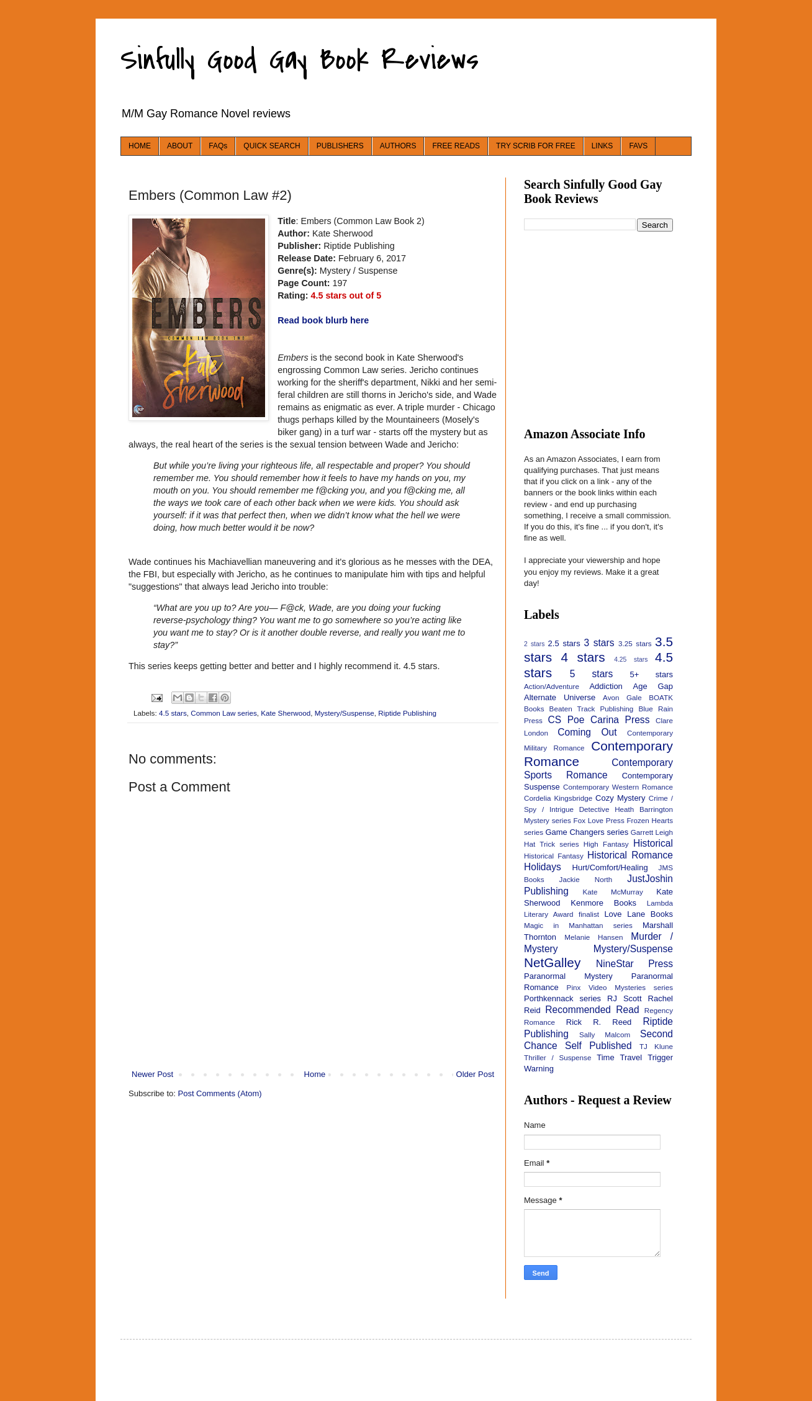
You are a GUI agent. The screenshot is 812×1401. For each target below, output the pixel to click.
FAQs (218, 146)
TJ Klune (656, 1046)
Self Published (598, 1045)
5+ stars (651, 674)
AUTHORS (398, 146)
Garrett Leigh (652, 832)
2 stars (534, 644)
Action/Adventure (551, 686)
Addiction (605, 686)
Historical (653, 843)
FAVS (638, 146)
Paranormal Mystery (568, 976)
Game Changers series (586, 832)
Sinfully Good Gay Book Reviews (299, 59)
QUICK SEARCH (271, 146)
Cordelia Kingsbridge (558, 798)
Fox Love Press (599, 820)
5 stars (591, 674)
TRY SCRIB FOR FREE (535, 146)
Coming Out (586, 732)
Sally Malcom (604, 1034)
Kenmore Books (603, 903)
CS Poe (566, 719)
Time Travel (619, 1057)
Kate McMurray (612, 892)
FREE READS (456, 146)
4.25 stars (630, 659)
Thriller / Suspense (557, 1057)
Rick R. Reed (599, 1022)
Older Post (475, 1074)
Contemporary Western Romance (618, 787)
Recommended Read (592, 1009)
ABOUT (179, 146)
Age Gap (653, 686)
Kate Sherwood (285, 713)
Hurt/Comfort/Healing (610, 867)
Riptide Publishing (407, 713)
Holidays (542, 867)
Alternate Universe (559, 697)
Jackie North (586, 879)
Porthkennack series (562, 998)
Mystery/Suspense (344, 713)
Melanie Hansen (593, 937)
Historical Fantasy (554, 856)
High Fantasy (606, 844)
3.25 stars (635, 643)
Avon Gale (622, 697)
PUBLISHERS (340, 146)
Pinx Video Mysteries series (620, 987)
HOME (140, 146)
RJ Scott (624, 998)
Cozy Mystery (620, 798)
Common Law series (224, 713)
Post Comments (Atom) (220, 1093)
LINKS (602, 146)
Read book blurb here (323, 320)
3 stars (599, 642)
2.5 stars (564, 643)
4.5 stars (173, 713)
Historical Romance (630, 855)
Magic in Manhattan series (578, 925)
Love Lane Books (638, 914)
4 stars (583, 657)
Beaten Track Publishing (591, 709)
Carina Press (619, 719)
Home (315, 1074)
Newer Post (152, 1074)
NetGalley (552, 962)
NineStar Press (634, 963)
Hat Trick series (551, 844)
